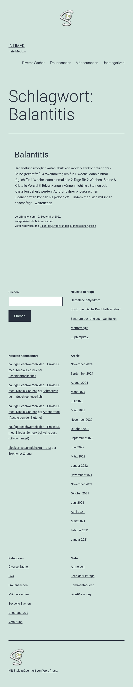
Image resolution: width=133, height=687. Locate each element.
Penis (92, 225)
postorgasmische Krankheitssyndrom (96, 309)
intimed (17, 45)
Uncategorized (113, 63)
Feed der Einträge (82, 576)
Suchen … (15, 292)
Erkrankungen (60, 225)
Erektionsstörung (20, 453)
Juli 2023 (77, 401)
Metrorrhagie (79, 328)
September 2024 (82, 373)
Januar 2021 (79, 539)
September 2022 (82, 438)
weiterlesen (43, 203)
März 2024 (78, 392)
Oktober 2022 (80, 429)
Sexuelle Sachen (20, 603)
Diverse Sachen (33, 63)
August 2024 (79, 382)
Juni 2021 (77, 502)
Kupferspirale (80, 337)
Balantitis (32, 155)
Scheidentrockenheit (22, 376)
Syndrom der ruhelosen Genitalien (94, 318)
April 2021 (78, 512)
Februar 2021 (80, 530)
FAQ (11, 576)
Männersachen (87, 63)
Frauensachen (60, 63)
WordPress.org (81, 594)
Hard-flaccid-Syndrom (85, 300)
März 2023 (78, 410)
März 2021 (78, 521)
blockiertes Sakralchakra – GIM (30, 447)
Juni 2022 (77, 447)
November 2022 (82, 419)
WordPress (49, 670)
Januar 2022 (79, 465)
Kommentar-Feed (82, 585)
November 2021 (82, 484)
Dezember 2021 (81, 475)
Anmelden (78, 566)
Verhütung (15, 622)
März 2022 (78, 456)
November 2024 (82, 364)
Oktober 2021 (80, 493)
